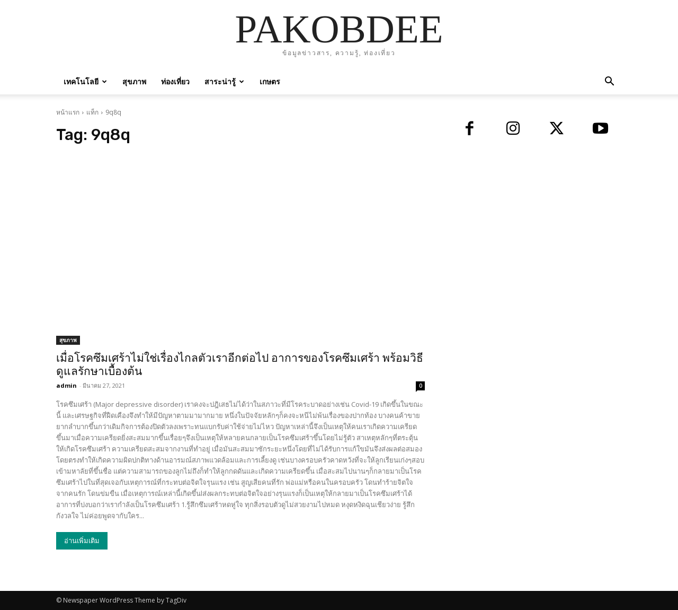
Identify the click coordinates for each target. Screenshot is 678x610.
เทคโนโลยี (85, 81)
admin (66, 385)
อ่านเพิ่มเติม (82, 541)
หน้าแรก (67, 112)
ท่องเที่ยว (175, 81)
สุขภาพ (134, 81)
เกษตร (270, 81)
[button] (609, 82)
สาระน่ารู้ (224, 81)
